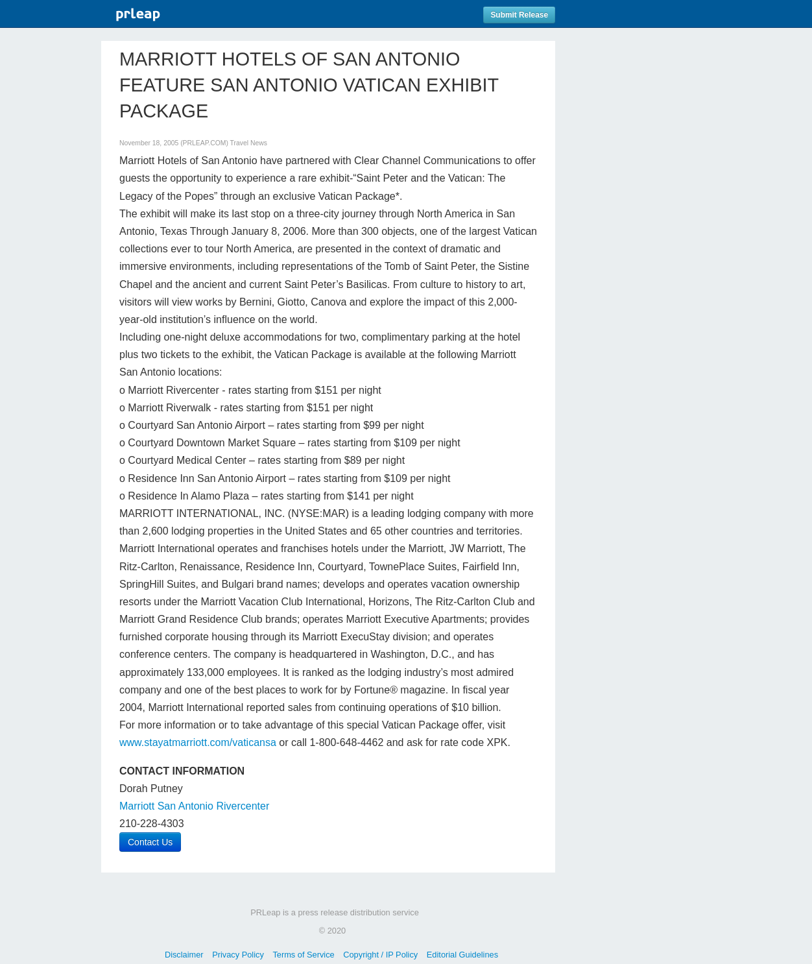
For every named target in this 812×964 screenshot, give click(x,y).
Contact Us (150, 842)
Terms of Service (303, 954)
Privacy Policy (238, 954)
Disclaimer (184, 954)
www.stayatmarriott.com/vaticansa (197, 742)
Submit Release (519, 14)
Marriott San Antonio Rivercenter (194, 806)
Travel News (248, 143)
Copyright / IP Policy (380, 954)
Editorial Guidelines (462, 954)
